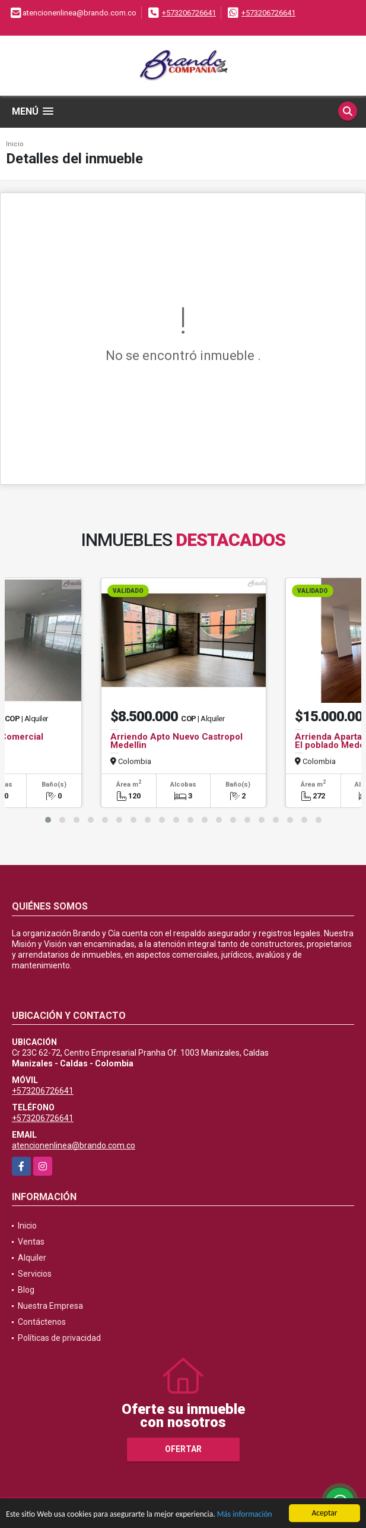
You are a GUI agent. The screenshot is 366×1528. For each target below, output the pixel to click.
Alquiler (32, 1257)
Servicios (35, 1273)
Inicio (15, 144)
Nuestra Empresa (50, 1306)
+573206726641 (189, 12)
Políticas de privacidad (59, 1338)
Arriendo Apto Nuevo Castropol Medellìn (176, 740)
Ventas (31, 1241)
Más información (244, 1515)
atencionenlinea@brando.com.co (73, 1145)
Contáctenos (42, 1322)
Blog (26, 1290)
